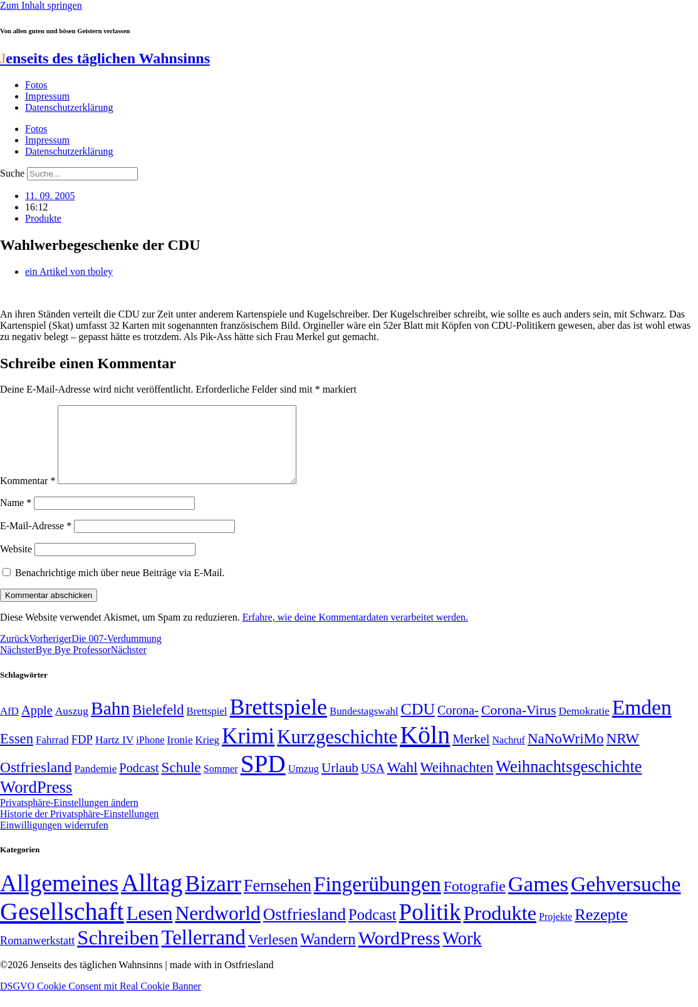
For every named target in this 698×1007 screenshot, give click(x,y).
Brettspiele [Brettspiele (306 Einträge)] (279, 722)
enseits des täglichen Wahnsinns (105, 58)
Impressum (47, 96)
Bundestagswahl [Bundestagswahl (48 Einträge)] (364, 726)
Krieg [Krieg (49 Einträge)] (207, 755)
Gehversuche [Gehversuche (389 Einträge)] (625, 899)
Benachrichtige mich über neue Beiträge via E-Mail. (120, 587)
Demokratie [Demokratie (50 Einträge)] (584, 726)
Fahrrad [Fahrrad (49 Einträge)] (52, 755)
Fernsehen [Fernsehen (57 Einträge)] (277, 901)
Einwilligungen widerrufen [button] (54, 840)
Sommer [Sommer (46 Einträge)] (221, 784)
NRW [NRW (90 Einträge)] (622, 753)
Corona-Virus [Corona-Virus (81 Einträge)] (518, 725)
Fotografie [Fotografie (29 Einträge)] (475, 901)
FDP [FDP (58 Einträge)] (82, 754)
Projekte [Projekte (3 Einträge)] (555, 931)
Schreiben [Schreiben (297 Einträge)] (118, 952)
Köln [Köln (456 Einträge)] (425, 750)
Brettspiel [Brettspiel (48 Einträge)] (207, 726)
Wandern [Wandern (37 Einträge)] (327, 954)
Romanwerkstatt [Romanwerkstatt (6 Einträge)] (37, 955)
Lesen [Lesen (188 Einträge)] (150, 928)
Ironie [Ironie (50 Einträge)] (179, 755)
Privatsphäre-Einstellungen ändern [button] (69, 817)
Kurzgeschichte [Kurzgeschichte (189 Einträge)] (337, 752)
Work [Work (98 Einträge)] (461, 953)
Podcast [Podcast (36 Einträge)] (372, 929)
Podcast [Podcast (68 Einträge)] (139, 783)
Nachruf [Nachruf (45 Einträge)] (508, 755)
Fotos (36, 85)
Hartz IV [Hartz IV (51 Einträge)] (114, 754)
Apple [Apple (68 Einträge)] (37, 725)
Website (16, 564)
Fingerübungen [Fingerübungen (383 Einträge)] (377, 899)
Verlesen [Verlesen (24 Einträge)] (273, 954)
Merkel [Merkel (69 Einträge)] (470, 754)
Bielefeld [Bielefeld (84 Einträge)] (158, 725)
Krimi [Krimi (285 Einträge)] (248, 751)
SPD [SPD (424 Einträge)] (263, 778)
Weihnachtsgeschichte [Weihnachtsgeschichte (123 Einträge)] (569, 782)
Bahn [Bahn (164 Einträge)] (110, 723)
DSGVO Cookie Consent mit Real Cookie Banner (100, 1001)
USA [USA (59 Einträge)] (373, 783)
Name (15, 517)
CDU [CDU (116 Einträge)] (418, 724)
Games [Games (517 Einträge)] (538, 899)
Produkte (43, 218)
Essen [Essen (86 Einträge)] (16, 754)
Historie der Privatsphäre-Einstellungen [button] (79, 829)
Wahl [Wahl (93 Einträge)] (402, 782)
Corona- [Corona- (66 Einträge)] (458, 725)
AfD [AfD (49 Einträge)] (9, 726)
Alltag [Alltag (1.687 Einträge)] (151, 897)
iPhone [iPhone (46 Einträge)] (150, 755)
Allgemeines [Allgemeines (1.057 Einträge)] (59, 898)
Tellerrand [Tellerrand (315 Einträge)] (203, 952)
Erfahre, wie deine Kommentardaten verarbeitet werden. (355, 632)
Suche (12, 173)
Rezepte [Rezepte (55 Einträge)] (601, 930)
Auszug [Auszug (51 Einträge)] (71, 726)
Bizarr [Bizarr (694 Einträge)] (213, 898)
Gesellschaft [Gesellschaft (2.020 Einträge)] (62, 926)
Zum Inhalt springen (41, 5)
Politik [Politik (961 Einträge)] (430, 927)
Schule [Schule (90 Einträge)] (181, 782)
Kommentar (27, 495)
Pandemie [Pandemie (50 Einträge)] (96, 784)
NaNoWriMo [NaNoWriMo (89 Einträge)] (565, 754)
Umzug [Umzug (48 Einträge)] (303, 784)
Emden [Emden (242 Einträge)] (642, 722)
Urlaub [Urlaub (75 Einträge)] (339, 782)
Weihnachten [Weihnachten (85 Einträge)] (457, 782)
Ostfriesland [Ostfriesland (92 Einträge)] (36, 782)
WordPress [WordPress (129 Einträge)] (36, 802)
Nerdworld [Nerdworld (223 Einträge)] (217, 928)
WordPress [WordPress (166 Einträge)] (399, 953)
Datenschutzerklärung (69, 107)
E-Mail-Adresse (35, 540)
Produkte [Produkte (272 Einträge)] (499, 928)
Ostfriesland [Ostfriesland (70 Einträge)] (304, 929)
